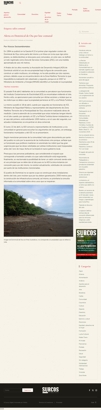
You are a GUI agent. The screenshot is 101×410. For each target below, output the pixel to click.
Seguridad (82, 357)
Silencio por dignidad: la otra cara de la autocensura (86, 174)
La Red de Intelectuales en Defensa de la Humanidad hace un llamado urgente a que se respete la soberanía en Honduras (86, 67)
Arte (80, 290)
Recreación (82, 350)
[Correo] (12, 390)
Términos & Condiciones (46, 402)
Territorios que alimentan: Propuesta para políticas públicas (86, 85)
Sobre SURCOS (86, 10)
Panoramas (82, 344)
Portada (74, 10)
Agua (81, 271)
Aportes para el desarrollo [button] (7, 15)
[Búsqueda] (86, 31)
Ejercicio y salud (84, 319)
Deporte (81, 309)
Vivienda (82, 372)
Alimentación (83, 277)
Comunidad (29, 40)
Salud (81, 354)
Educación (82, 316)
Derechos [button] (35, 14)
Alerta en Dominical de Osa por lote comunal (28, 35)
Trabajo (69, 14)
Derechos (82, 312)
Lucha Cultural (84, 334)
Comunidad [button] (21, 14)
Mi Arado (82, 341)
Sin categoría (83, 360)
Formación (82, 331)
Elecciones (82, 322)
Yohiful (25, 402)
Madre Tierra (59, 14)
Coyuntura (82, 303)
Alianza (81, 274)
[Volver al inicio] (8, 3)
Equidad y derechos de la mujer (48, 17)
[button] (20, 3)
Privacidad (59, 402)
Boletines (82, 293)
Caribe (81, 296)
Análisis (81, 281)
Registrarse (27, 390)
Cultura (81, 306)
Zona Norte (82, 375)
